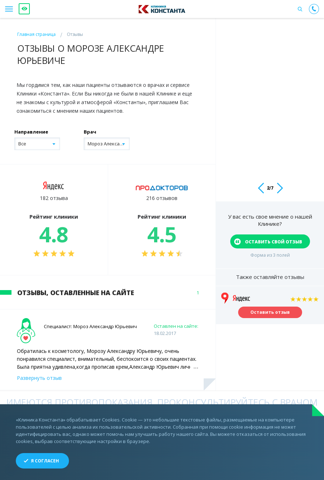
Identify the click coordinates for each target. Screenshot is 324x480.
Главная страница (36, 34)
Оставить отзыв (270, 315)
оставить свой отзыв (273, 242)
